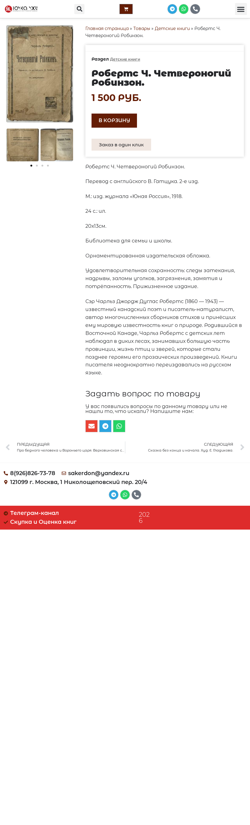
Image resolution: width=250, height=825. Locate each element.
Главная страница (107, 28)
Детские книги (172, 28)
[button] (78, 9)
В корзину (114, 120)
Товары (141, 28)
